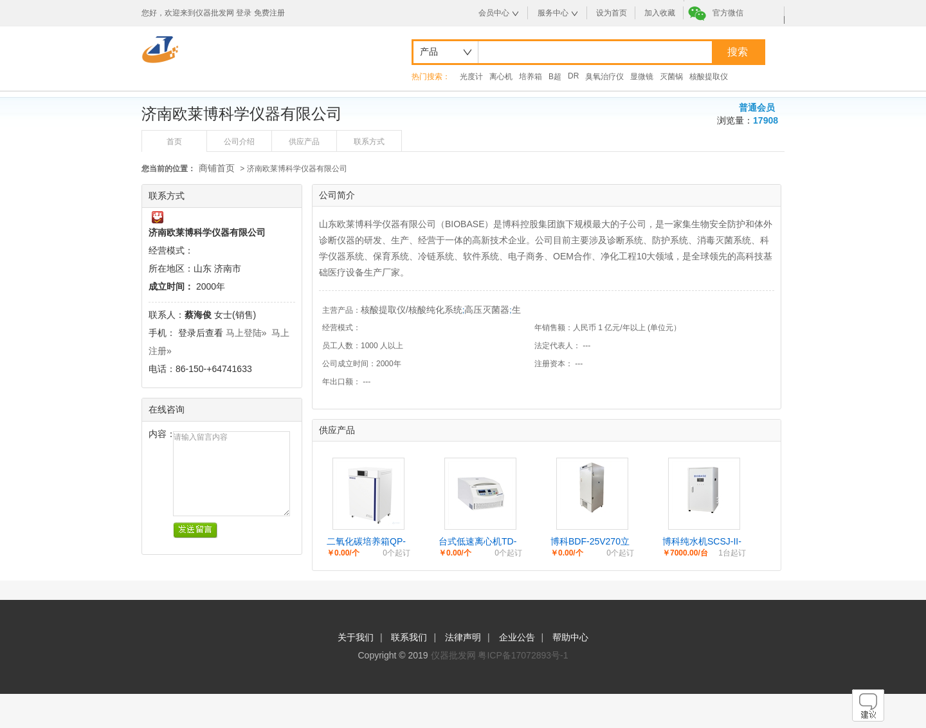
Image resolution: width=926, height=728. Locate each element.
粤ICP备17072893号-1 (523, 655)
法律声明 (463, 637)
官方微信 (728, 12)
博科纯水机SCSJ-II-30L (701, 542)
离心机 (501, 76)
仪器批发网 (453, 655)
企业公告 (517, 637)
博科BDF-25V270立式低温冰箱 (590, 542)
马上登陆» (246, 333)
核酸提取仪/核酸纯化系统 (411, 309)
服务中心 (553, 12)
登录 (243, 12)
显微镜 (641, 76)
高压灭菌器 (486, 309)
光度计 (471, 76)
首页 (174, 141)
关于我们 (356, 637)
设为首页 (611, 12)
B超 (555, 76)
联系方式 (369, 141)
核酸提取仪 (708, 76)
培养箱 (530, 76)
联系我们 (409, 637)
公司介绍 (239, 141)
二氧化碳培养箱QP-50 (366, 542)
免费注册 (269, 12)
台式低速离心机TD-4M (477, 542)
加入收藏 (659, 12)
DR (573, 75)
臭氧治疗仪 (604, 76)
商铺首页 (217, 168)
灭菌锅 (671, 76)
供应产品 (304, 141)
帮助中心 (570, 637)
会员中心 (493, 12)
